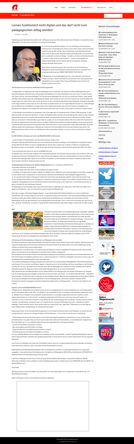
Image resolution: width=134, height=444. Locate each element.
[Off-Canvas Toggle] (120, 7)
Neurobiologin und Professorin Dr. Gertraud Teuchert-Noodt (31, 165)
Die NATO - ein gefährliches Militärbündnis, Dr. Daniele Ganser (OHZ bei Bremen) (109, 123)
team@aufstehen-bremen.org (68, 441)
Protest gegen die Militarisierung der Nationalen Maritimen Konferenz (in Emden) (109, 68)
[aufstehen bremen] (15, 7)
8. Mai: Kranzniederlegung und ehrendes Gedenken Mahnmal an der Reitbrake (109, 93)
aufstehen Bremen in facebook (108, 148)
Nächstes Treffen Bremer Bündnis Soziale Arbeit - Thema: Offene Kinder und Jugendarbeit (109, 55)
